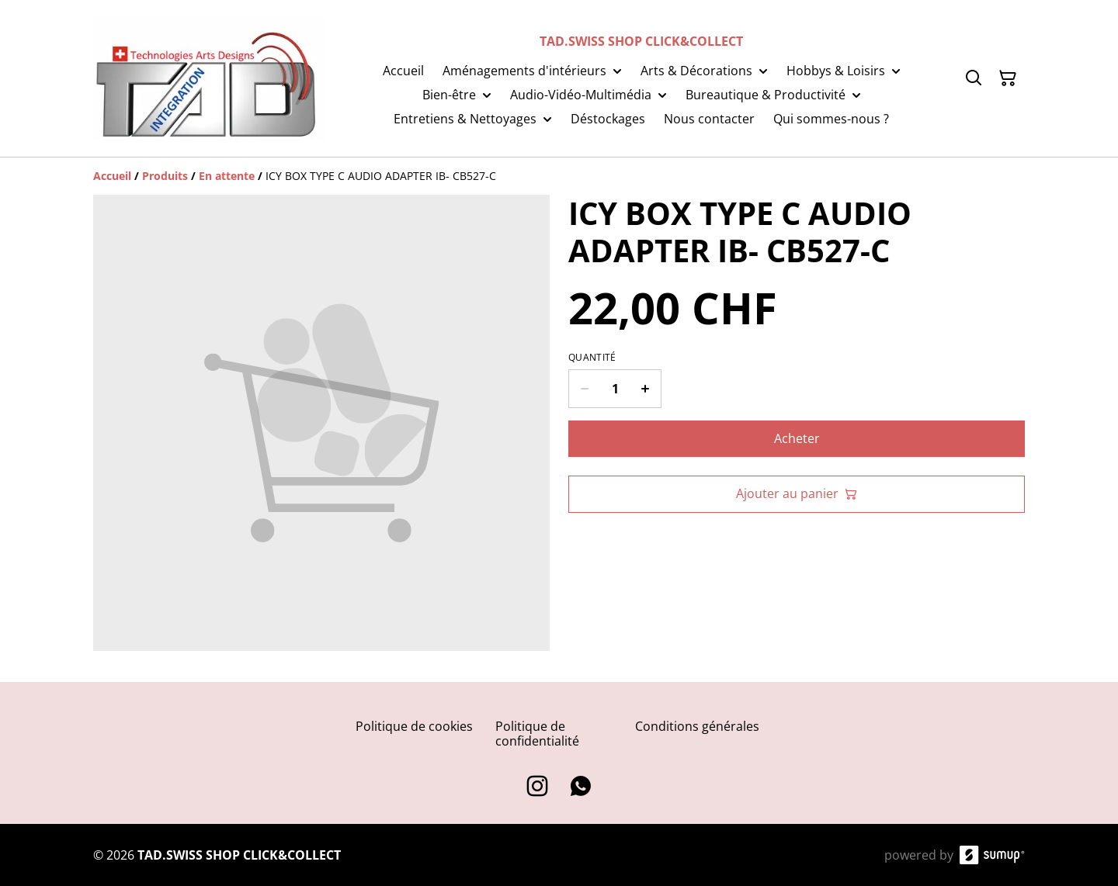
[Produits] (165, 175)
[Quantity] (615, 388)
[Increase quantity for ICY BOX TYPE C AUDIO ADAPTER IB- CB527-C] (645, 388)
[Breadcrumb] (559, 176)
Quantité (592, 357)
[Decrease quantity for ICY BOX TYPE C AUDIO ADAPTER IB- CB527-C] (584, 388)
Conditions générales (697, 726)
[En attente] (227, 175)
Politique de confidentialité (537, 733)
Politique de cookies (414, 726)
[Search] (974, 78)
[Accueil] (112, 175)
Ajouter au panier (796, 493)
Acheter (797, 438)
